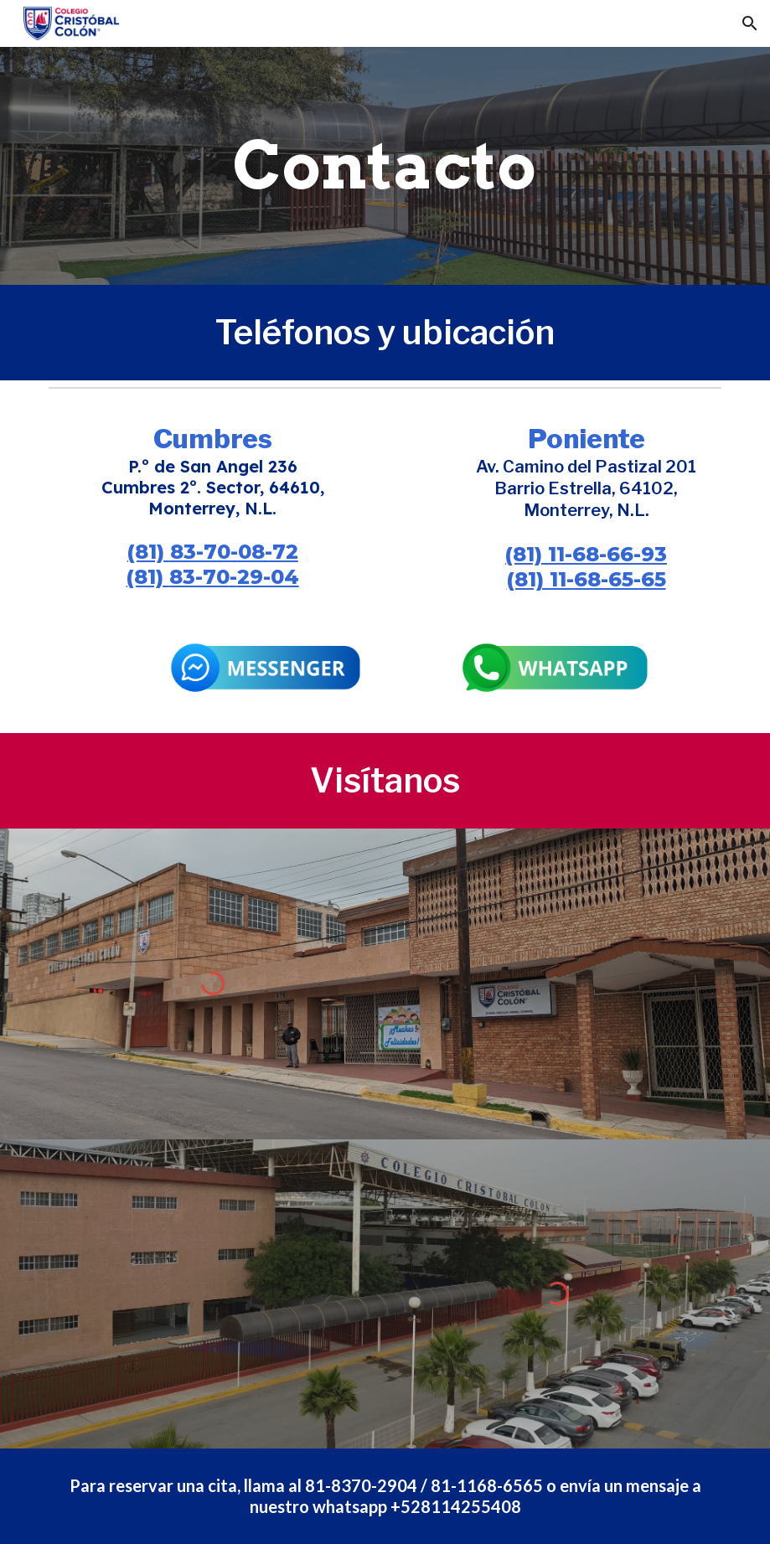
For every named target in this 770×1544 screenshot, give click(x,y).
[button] (750, 23)
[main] (384, 166)
